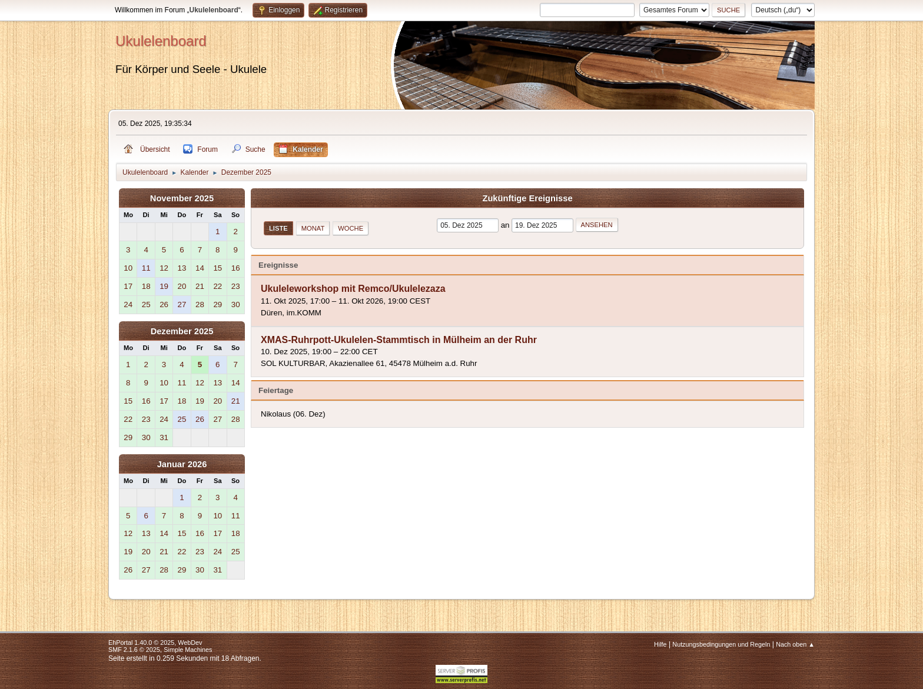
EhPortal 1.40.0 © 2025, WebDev (155, 642)
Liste (278, 228)
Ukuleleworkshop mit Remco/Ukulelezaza (353, 289)
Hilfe (660, 644)
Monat (313, 228)
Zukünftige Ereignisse (527, 198)
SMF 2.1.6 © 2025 (134, 649)
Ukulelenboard (161, 41)
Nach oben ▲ (795, 644)
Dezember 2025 (182, 331)
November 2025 (182, 198)
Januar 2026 (182, 464)
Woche (350, 228)
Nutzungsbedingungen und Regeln (721, 644)
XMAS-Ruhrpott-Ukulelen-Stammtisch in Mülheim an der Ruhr (399, 340)
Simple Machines (188, 649)
